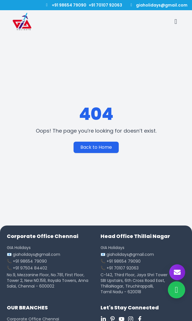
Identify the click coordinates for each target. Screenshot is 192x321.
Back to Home (96, 147)
